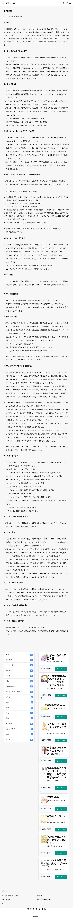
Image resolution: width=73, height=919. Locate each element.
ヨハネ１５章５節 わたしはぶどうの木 (58, 863)
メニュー (5, 891)
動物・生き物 (19, 686)
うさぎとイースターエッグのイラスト (57, 727)
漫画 (19, 718)
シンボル (19, 676)
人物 (19, 681)
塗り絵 (19, 697)
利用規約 (39, 895)
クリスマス (19, 670)
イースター (19, 660)
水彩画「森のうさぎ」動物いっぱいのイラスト (56, 839)
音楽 (19, 734)
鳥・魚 (19, 740)
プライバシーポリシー (43, 899)
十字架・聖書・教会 (19, 692)
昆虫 (19, 713)
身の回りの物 (19, 729)
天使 (19, 702)
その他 (19, 655)
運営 (3, 903)
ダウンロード (61, 669)
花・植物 (19, 724)
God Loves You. (56, 705)
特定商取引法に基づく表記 (10, 895)
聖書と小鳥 (53, 797)
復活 (19, 708)
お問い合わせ (6, 899)
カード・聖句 (19, 665)
